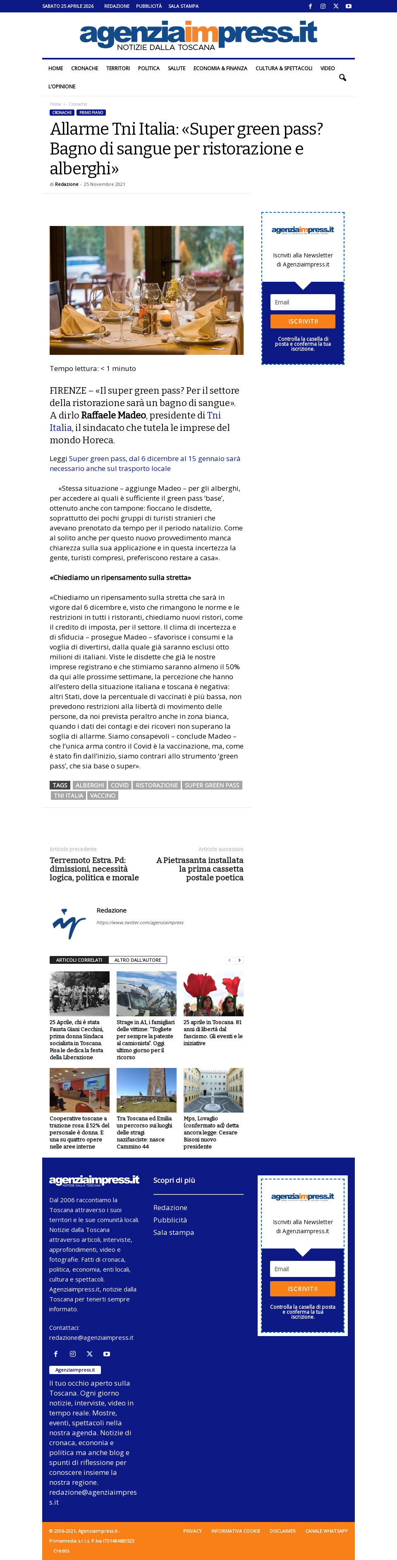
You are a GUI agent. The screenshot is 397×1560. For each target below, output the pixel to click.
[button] (342, 78)
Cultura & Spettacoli (284, 68)
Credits (61, 1551)
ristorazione (157, 785)
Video (327, 68)
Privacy (192, 1531)
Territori (118, 68)
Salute (176, 68)
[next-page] (239, 960)
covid (120, 785)
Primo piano (91, 112)
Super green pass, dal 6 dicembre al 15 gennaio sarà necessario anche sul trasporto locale (145, 463)
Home (55, 68)
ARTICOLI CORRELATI (79, 960)
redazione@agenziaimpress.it (91, 1337)
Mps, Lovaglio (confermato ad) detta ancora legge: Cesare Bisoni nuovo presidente (211, 1132)
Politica (149, 68)
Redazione (116, 6)
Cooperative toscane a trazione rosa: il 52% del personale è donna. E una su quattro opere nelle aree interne (79, 1132)
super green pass (212, 785)
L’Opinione (61, 86)
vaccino (102, 795)
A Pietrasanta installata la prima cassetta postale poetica (200, 869)
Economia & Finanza (220, 68)
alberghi (90, 785)
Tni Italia (68, 795)
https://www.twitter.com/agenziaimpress (139, 922)
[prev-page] (229, 960)
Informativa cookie (235, 1531)
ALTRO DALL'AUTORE (138, 960)
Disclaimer (283, 1531)
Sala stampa (183, 6)
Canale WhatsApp (326, 1531)
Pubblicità (149, 6)
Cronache (84, 68)
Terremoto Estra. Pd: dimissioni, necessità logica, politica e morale (94, 869)
